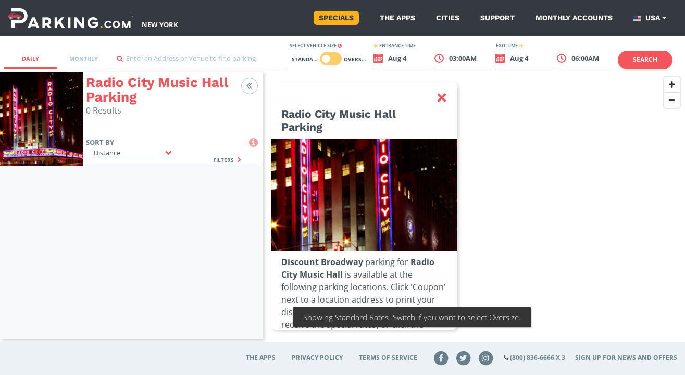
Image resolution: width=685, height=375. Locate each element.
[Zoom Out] (672, 100)
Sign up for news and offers (626, 357)
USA (649, 18)
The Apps (397, 18)
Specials (336, 18)
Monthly (83, 59)
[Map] (474, 212)
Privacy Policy (317, 357)
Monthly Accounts (574, 18)
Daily (30, 59)
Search (645, 59)
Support (497, 18)
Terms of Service (388, 357)
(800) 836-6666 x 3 (537, 357)
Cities (447, 18)
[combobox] (199, 61)
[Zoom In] (672, 84)
